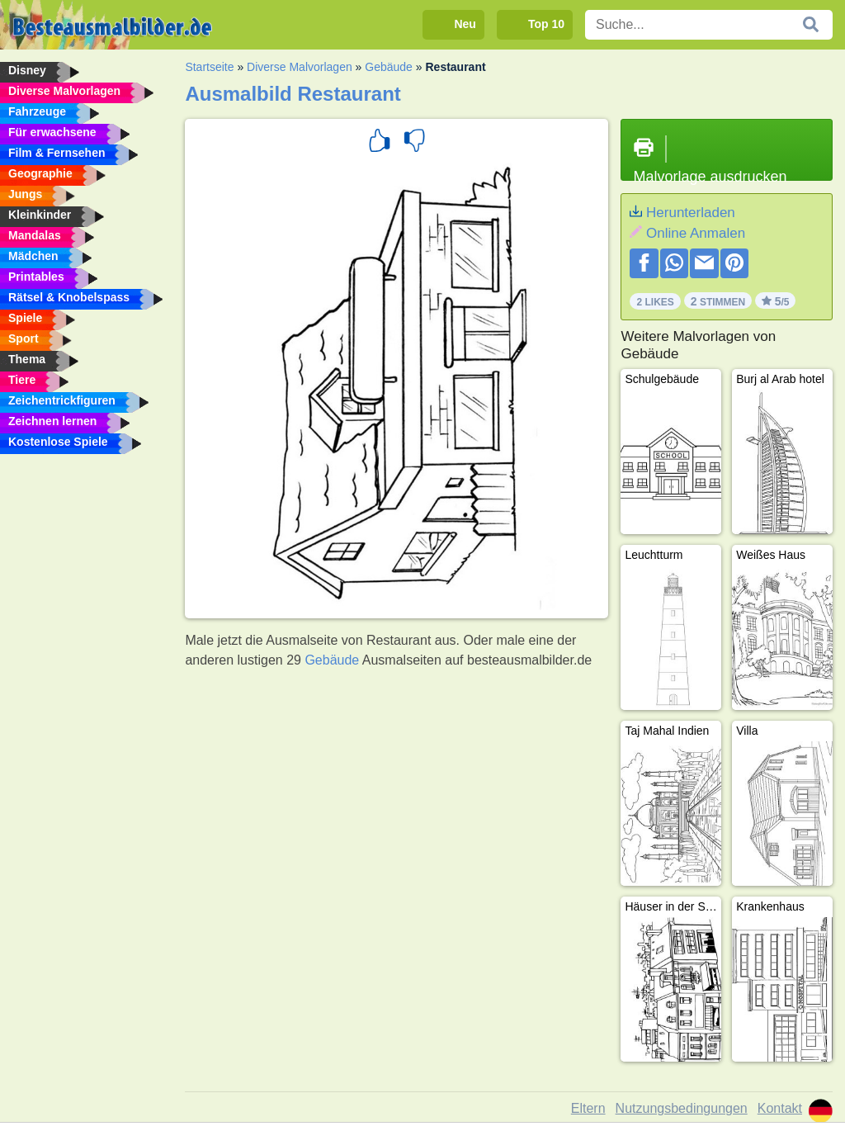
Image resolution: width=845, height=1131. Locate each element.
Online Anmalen (695, 233)
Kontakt (780, 1108)
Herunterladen (690, 212)
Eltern (588, 1108)
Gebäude (389, 66)
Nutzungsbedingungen (682, 1108)
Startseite (209, 66)
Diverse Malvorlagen (299, 66)
